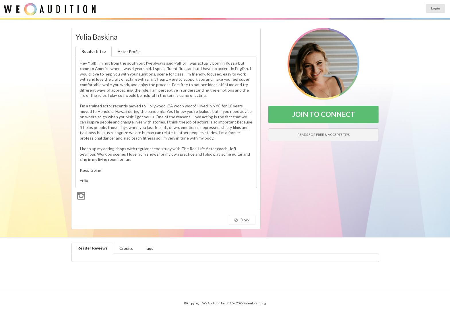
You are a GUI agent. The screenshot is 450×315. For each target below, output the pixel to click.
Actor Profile (129, 51)
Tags (149, 248)
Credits (126, 248)
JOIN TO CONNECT (323, 114)
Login (435, 8)
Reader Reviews (92, 248)
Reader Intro (94, 51)
